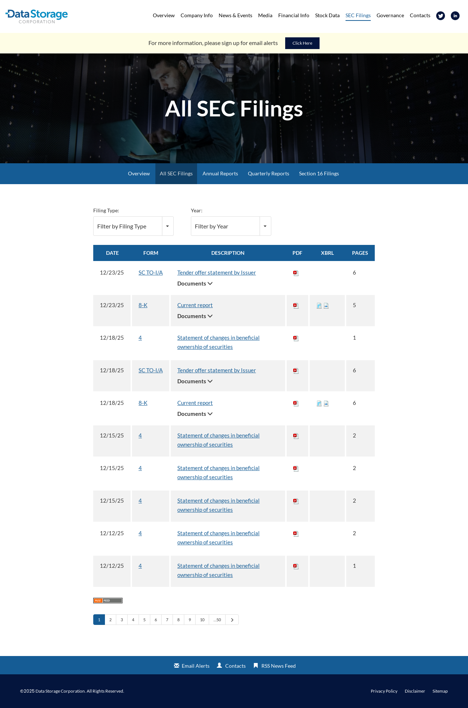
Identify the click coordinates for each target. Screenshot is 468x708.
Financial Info (293, 15)
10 (202, 619)
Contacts (420, 15)
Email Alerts (196, 666)
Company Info (197, 15)
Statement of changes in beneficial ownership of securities (218, 342)
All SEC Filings (176, 173)
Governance (390, 15)
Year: (197, 210)
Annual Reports (220, 173)
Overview (164, 15)
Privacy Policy (384, 691)
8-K (143, 305)
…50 (217, 619)
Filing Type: (106, 210)
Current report (195, 305)
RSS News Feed (278, 666)
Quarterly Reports (268, 173)
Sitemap (440, 691)
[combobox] (133, 226)
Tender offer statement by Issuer (216, 272)
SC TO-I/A (151, 272)
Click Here (302, 43)
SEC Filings (358, 15)
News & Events (235, 15)
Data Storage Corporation (60, 691)
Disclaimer (415, 691)
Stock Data (327, 15)
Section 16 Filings (319, 173)
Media (265, 15)
